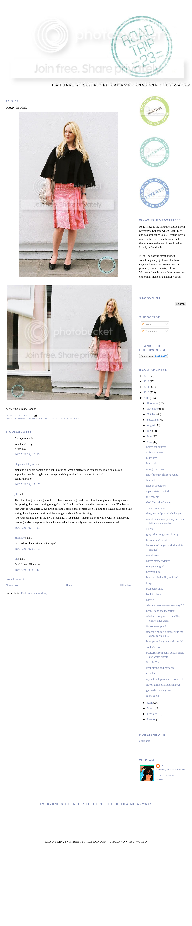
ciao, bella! (152, 673)
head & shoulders (156, 485)
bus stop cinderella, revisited (162, 577)
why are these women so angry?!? (165, 605)
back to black (153, 594)
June (150, 436)
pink (76, 418)
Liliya (149, 528)
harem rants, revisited (158, 560)
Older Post (126, 585)
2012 (147, 381)
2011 (147, 387)
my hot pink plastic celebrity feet (164, 679)
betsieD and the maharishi (160, 610)
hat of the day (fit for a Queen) (163, 474)
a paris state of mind (157, 491)
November (153, 408)
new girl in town (155, 469)
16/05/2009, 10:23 (27, 454)
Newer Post (12, 585)
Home (69, 585)
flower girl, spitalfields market (163, 684)
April (150, 702)
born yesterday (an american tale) (164, 641)
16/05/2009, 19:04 (27, 527)
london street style (39, 418)
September (153, 419)
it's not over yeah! (156, 626)
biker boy (151, 457)
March (151, 708)
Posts (146, 324)
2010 (147, 392)
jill (16, 494)
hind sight (151, 463)
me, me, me (152, 496)
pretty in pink (16, 107)
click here (144, 740)
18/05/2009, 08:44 (27, 570)
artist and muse (154, 452)
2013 (147, 375)
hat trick (150, 599)
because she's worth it (158, 540)
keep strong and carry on (160, 667)
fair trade (151, 480)
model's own (153, 555)
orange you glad (155, 566)
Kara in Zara (153, 662)
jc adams (20, 418)
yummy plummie (155, 508)
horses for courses (156, 446)
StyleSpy (20, 537)
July (149, 430)
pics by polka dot (62, 418)
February (152, 713)
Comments (149, 331)
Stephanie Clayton (25, 464)
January (151, 719)
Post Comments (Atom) (34, 593)
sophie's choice (154, 647)
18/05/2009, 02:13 (27, 548)
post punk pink (154, 588)
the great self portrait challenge (163, 513)
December (153, 403)
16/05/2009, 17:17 (27, 484)
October (152, 414)
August (151, 425)
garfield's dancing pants (159, 690)
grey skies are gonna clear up (162, 534)
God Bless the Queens (158, 502)
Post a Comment (15, 579)
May (150, 442)
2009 (147, 398)
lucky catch (152, 695)
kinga (149, 583)
